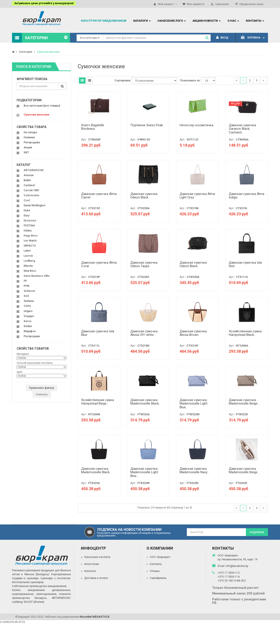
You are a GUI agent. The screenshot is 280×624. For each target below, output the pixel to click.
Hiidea (28, 230)
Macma (28, 265)
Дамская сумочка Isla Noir (245, 264)
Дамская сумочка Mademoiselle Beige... (244, 402)
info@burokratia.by (237, 566)
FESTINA (29, 225)
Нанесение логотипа (97, 557)
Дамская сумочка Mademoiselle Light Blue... (193, 403)
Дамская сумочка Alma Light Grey (197, 196)
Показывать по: (190, 80)
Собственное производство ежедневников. (39, 586)
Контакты (156, 564)
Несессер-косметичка (196, 125)
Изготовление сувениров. (28, 582)
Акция (28, 147)
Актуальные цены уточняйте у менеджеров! (44, 3)
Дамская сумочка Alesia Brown (193, 333)
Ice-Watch (30, 240)
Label (27, 250)
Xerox (27, 321)
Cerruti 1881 (31, 190)
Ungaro (28, 311)
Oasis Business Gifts (37, 275)
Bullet (27, 180)
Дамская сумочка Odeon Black (144, 196)
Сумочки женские (48, 51)
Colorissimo (31, 195)
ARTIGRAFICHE (34, 170)
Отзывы (155, 571)
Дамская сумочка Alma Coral (99, 264)
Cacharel (29, 185)
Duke (27, 210)
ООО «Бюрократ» (160, 557)
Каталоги (90, 571)
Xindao (28, 326)
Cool (27, 200)
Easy (26, 215)
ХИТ (26, 152)
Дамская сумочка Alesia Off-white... (144, 333)
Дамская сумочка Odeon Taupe (144, 264)
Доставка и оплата (96, 578)
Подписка (257, 532)
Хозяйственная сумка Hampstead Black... (245, 333)
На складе (30, 132)
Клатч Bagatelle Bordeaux (92, 127)
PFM (26, 285)
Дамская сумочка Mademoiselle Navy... (194, 470)
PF (25, 280)
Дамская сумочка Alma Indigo (246, 196)
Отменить (42, 394)
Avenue (29, 175)
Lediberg (29, 260)
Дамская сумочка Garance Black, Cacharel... (242, 128)
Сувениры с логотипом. (55, 578)
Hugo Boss (31, 235)
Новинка (29, 137)
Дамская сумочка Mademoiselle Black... (145, 402)
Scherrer (29, 291)
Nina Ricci (30, 270)
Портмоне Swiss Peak (146, 125)
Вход (222, 37)
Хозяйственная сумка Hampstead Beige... (97, 402)
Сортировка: (122, 80)
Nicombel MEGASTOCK (95, 616)
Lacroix (28, 255)
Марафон (30, 331)
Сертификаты (158, 578)
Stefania (29, 301)
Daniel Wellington (34, 205)
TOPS (27, 306)
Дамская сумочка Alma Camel (99, 196)
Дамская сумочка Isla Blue (97, 333)
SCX (26, 296)
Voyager (29, 316)
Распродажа (32, 142)
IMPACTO (30, 245)
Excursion (30, 220)
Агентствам (91, 564)
